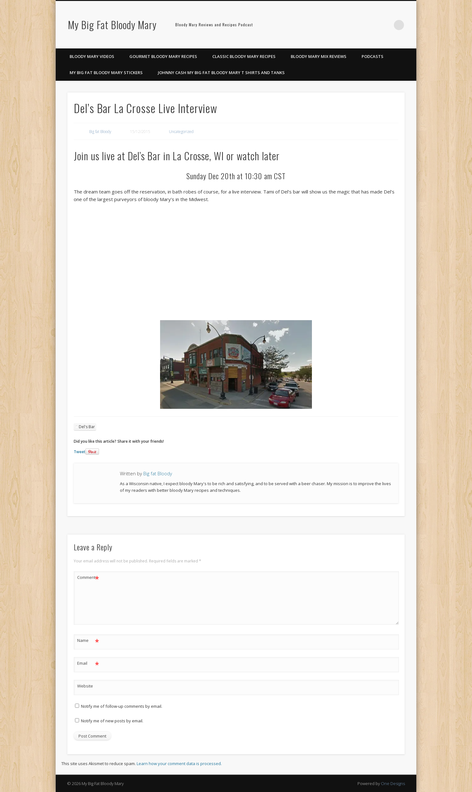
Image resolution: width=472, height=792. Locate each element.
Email (88, 663)
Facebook (360, 25)
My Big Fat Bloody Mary (112, 24)
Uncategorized (181, 131)
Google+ (386, 25)
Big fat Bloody (100, 131)
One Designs (393, 783)
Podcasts (372, 56)
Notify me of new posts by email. (112, 721)
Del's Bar (87, 426)
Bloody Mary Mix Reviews (318, 56)
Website (85, 686)
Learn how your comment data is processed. (179, 763)
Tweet (79, 451)
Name (88, 640)
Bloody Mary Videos (92, 56)
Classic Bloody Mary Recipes (244, 56)
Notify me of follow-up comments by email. (121, 706)
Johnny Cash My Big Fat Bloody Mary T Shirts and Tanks (221, 72)
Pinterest (373, 25)
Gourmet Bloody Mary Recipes (163, 56)
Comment (88, 577)
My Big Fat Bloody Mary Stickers (106, 72)
